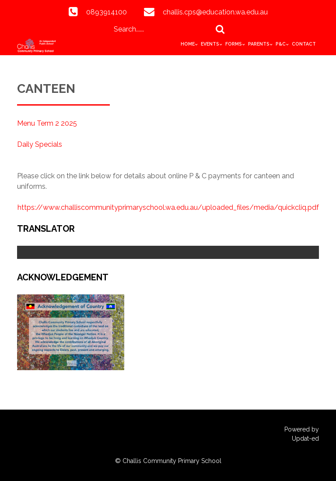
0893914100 (106, 12)
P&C (281, 43)
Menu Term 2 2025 (47, 123)
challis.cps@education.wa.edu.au (215, 12)
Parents (259, 43)
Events (210, 43)
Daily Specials (39, 144)
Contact (304, 43)
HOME (188, 43)
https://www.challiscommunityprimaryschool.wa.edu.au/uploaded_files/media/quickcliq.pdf (168, 207)
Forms (233, 43)
